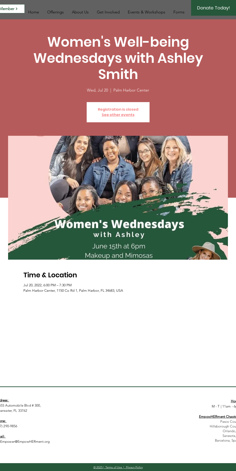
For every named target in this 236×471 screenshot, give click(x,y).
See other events (118, 114)
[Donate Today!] (213, 8)
